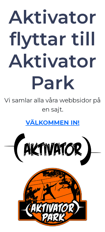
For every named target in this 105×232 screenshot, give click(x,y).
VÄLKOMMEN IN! (53, 122)
